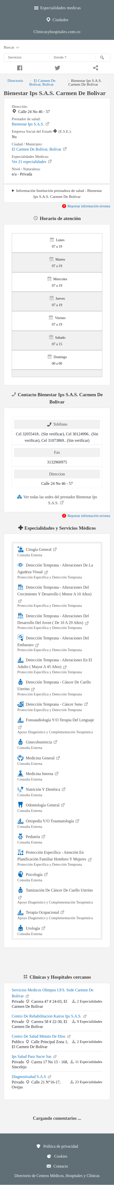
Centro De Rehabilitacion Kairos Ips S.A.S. (49, 1015)
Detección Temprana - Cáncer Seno (57, 706)
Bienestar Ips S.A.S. (31, 123)
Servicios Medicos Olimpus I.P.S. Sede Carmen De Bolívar (53, 993)
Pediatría (57, 839)
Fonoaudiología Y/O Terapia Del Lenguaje (57, 725)
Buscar (12, 47)
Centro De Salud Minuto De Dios (41, 1035)
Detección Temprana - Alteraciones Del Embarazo (57, 643)
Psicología (57, 876)
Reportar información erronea (86, 206)
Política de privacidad (57, 1146)
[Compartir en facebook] (19, 67)
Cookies (57, 1156)
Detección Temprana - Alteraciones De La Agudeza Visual (57, 570)
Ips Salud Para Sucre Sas (34, 1056)
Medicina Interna (57, 776)
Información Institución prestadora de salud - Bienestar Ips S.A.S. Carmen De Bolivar (59, 193)
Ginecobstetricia (57, 744)
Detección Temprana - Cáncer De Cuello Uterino (57, 687)
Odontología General (57, 807)
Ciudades (56, 19)
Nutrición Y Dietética (57, 791)
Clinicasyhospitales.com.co (56, 32)
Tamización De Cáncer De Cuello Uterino (57, 895)
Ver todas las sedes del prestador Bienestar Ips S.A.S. (57, 499)
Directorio (15, 80)
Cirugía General (57, 551)
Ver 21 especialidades (32, 161)
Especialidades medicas (57, 7)
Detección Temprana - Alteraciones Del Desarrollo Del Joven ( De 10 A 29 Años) (57, 621)
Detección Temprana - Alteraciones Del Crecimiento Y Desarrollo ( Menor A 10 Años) (57, 596)
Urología (57, 930)
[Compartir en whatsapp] (95, 67)
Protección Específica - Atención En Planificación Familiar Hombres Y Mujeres (57, 858)
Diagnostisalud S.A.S (32, 1076)
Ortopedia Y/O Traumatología (57, 823)
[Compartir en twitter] (57, 67)
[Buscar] (103, 57)
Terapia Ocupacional (57, 914)
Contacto (57, 1166)
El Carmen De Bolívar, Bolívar (42, 82)
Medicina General (57, 760)
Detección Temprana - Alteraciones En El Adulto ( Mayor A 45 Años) (57, 665)
